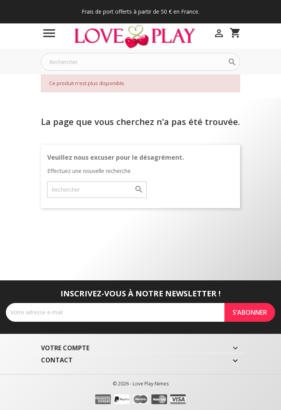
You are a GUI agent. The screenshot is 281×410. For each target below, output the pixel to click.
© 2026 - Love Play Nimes (141, 383)
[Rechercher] (140, 62)
